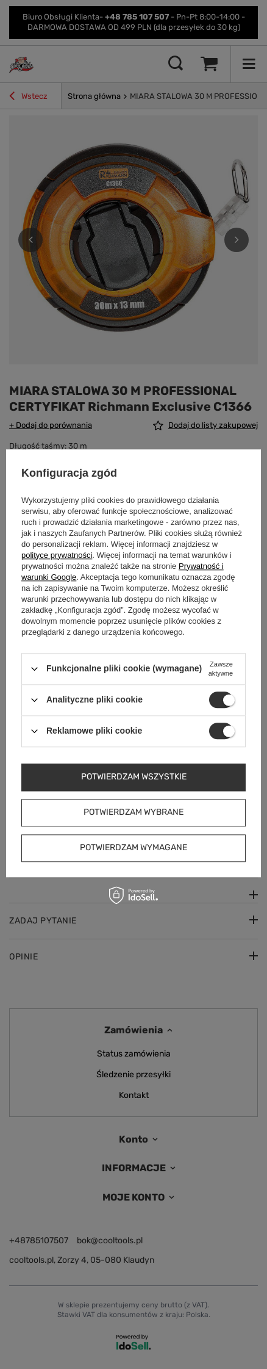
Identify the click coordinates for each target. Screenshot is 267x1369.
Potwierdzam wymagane (133, 847)
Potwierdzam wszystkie (134, 776)
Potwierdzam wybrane (133, 812)
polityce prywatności (56, 555)
